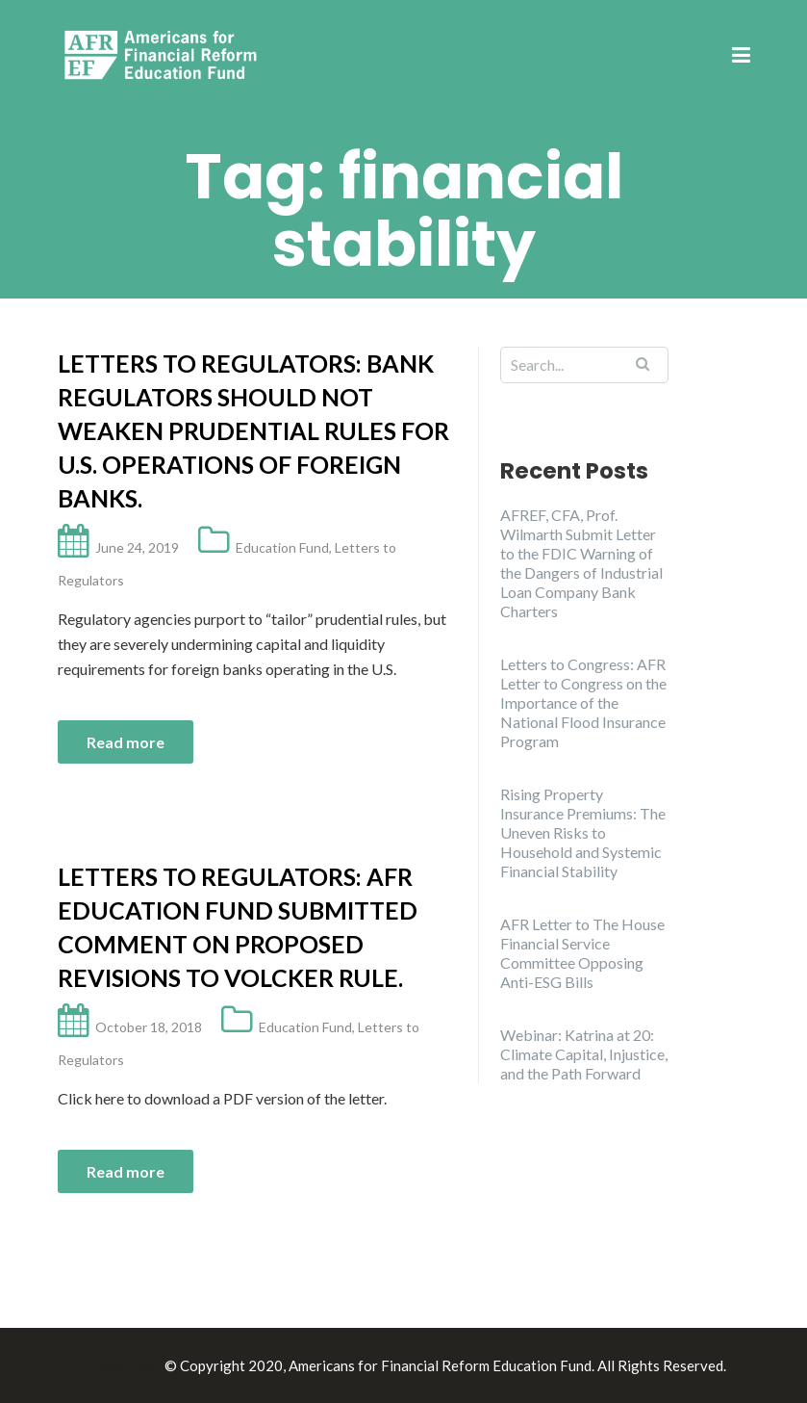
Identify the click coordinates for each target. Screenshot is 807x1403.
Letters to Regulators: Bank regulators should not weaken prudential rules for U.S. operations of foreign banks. (253, 430)
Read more (125, 742)
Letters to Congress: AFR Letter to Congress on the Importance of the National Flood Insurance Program (583, 702)
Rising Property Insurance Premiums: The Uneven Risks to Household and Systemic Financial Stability (583, 832)
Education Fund (282, 547)
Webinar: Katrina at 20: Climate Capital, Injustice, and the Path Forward (584, 1054)
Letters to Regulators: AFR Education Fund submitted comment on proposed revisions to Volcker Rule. (237, 927)
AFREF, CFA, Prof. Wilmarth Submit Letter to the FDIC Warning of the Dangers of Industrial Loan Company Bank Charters (581, 563)
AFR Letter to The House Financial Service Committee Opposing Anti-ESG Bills (582, 953)
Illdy (145, 1365)
